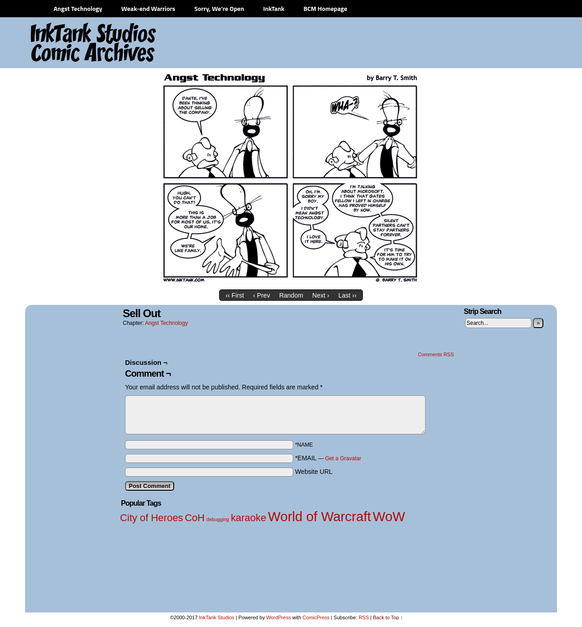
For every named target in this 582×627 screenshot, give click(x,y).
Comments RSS (436, 354)
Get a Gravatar (343, 458)
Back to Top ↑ (388, 617)
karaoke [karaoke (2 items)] (248, 517)
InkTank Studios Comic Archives (66, 43)
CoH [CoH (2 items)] (195, 517)
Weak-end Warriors (148, 8)
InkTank (274, 8)
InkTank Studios (217, 617)
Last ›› (347, 295)
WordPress (278, 617)
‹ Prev (261, 295)
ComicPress (315, 617)
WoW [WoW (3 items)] (389, 516)
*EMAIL (328, 458)
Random (291, 295)
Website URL (313, 471)
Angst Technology (78, 8)
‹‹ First (235, 295)
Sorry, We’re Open (219, 8)
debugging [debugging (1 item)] (217, 519)
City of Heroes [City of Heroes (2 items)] (151, 517)
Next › (320, 295)
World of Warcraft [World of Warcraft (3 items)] (319, 516)
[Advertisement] (386, 43)
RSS (364, 617)
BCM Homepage (325, 8)
